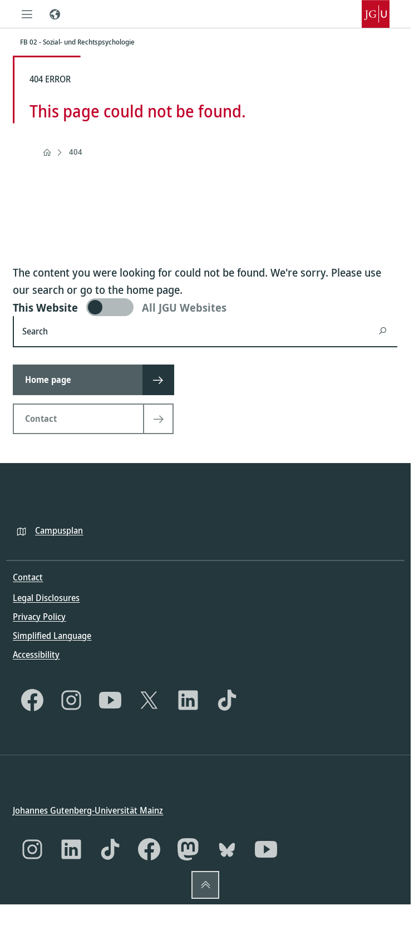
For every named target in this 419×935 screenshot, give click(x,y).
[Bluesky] (227, 849)
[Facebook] (32, 699)
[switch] (205, 307)
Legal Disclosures (46, 597)
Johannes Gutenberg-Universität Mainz (88, 810)
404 (75, 151)
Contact (28, 577)
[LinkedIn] (188, 699)
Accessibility (36, 654)
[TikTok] (227, 699)
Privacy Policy (39, 616)
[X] (149, 699)
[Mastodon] (188, 849)
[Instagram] (71, 699)
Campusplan (59, 530)
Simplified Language (52, 635)
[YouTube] (110, 699)
